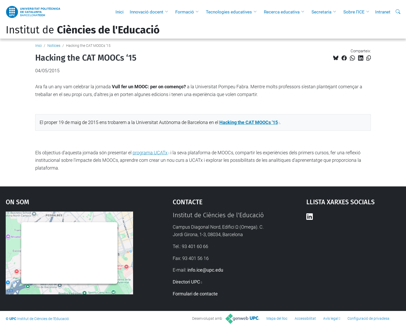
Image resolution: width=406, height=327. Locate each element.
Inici (119, 11)
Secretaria (321, 11)
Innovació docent (146, 11)
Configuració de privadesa (368, 318)
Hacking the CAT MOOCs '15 (248, 122)
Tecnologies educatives (229, 11)
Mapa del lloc (276, 318)
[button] (167, 12)
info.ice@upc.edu (205, 270)
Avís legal (330, 318)
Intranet (382, 11)
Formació (184, 11)
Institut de (83, 30)
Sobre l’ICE (354, 11)
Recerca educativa (282, 11)
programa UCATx (150, 152)
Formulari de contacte (195, 293)
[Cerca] (398, 12)
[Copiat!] (368, 58)
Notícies (53, 45)
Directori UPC (186, 282)
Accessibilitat (305, 318)
